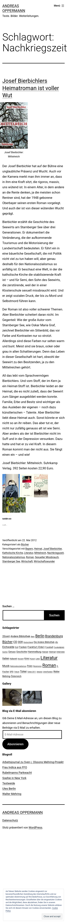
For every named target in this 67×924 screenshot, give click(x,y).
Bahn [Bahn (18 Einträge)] (33, 637)
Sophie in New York (14, 778)
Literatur (28, 552)
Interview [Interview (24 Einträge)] (61, 652)
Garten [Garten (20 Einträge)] (5, 652)
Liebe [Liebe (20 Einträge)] (38, 659)
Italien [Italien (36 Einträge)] (5, 658)
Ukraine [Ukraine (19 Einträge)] (39, 672)
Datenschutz (10, 820)
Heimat (38, 548)
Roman (30, 557)
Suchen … (8, 606)
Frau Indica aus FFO (14, 767)
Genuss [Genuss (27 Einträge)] (12, 651)
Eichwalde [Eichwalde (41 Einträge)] (8, 646)
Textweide (8, 783)
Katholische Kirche (12, 552)
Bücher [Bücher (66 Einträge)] (7, 642)
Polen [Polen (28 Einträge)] (29, 666)
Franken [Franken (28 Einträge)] (23, 647)
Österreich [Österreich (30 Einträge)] (16, 676)
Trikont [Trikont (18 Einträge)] (16, 672)
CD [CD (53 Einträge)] (15, 642)
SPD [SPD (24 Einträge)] (11, 671)
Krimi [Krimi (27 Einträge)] (26, 658)
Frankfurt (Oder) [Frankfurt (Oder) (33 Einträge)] (36, 647)
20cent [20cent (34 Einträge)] (6, 636)
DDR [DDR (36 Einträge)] (20, 642)
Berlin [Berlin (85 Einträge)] (39, 636)
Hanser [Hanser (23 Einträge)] (45, 652)
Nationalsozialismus (13, 557)
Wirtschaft (27, 561)
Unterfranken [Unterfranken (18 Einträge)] (48, 672)
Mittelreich (40, 552)
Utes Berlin (9, 788)
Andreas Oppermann (22, 812)
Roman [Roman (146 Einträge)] (49, 665)
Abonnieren (15, 744)
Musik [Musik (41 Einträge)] (6, 665)
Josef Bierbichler (52, 548)
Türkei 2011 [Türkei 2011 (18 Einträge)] (31, 672)
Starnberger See (11, 561)
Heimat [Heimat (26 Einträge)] (52, 651)
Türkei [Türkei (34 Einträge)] (23, 671)
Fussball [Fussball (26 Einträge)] (49, 647)
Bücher (25, 544)
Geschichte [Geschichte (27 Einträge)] (21, 651)
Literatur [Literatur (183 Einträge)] (49, 657)
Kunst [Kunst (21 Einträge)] (32, 659)
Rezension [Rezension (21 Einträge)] (37, 666)
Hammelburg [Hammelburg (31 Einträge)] (34, 651)
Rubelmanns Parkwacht (17, 772)
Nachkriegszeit (55, 552)
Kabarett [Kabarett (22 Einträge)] (13, 659)
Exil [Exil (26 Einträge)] (16, 647)
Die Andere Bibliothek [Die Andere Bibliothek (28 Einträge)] (44, 642)
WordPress (35, 827)
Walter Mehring (11, 793)
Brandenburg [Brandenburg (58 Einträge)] (54, 636)
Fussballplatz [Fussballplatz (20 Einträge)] (59, 647)
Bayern (29, 548)
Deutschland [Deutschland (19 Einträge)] (28, 642)
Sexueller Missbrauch (47, 557)
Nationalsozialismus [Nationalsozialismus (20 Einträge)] (18, 666)
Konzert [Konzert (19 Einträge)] (21, 659)
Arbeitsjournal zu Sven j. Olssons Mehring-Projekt (33, 762)
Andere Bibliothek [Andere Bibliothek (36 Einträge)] (20, 636)
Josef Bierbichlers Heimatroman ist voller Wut (30, 88)
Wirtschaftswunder (44, 561)
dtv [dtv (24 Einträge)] (56, 642)
